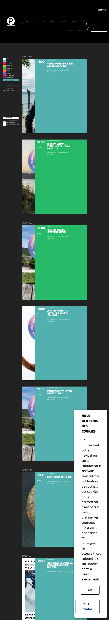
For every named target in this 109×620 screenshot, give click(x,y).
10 (42, 30)
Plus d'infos (87, 607)
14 (50, 30)
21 (65, 30)
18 (59, 30)
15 (52, 30)
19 (61, 30)
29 (82, 30)
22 (67, 30)
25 (73, 30)
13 (48, 30)
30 (84, 30)
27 (78, 30)
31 (86, 30)
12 (46, 30)
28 (80, 30)
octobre (74, 22)
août (52, 22)
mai (27, 22)
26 (75, 30)
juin (35, 22)
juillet (43, 22)
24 (71, 30)
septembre (63, 22)
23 (69, 30)
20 (63, 30)
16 (54, 30)
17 (57, 30)
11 (44, 30)
